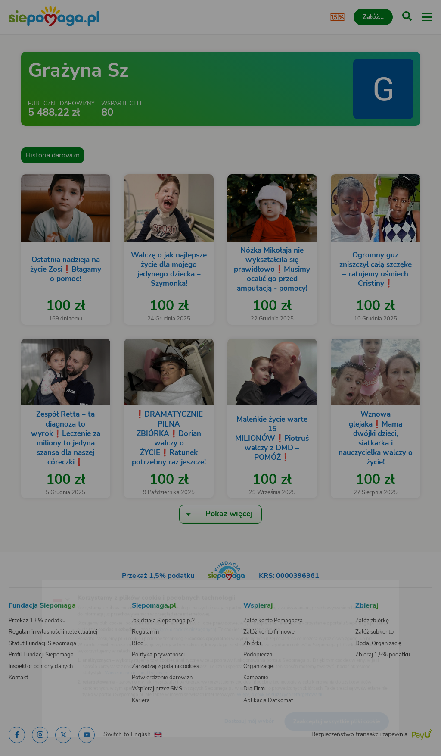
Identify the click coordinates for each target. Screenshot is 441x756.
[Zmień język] (24, 586)
